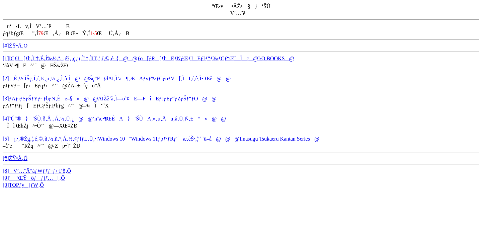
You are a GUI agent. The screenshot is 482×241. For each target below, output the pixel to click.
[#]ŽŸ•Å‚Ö (15, 46)
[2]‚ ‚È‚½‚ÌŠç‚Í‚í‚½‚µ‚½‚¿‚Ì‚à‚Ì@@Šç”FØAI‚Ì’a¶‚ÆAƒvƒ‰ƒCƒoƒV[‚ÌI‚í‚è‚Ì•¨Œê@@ (117, 78)
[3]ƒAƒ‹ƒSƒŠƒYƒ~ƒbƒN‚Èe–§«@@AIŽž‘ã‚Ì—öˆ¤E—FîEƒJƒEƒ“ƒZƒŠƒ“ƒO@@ (110, 98)
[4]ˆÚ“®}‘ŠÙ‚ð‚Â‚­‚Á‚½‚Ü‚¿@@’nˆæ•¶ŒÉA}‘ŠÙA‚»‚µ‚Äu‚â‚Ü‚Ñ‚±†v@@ (114, 119)
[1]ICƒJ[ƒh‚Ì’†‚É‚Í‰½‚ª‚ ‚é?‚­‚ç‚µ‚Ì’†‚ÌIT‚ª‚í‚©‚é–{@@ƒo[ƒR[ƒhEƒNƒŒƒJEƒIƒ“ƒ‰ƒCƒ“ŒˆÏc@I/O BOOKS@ (148, 58)
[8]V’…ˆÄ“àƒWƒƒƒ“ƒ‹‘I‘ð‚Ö (37, 171)
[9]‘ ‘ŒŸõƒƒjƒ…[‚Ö (34, 178)
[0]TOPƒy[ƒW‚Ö (23, 185)
